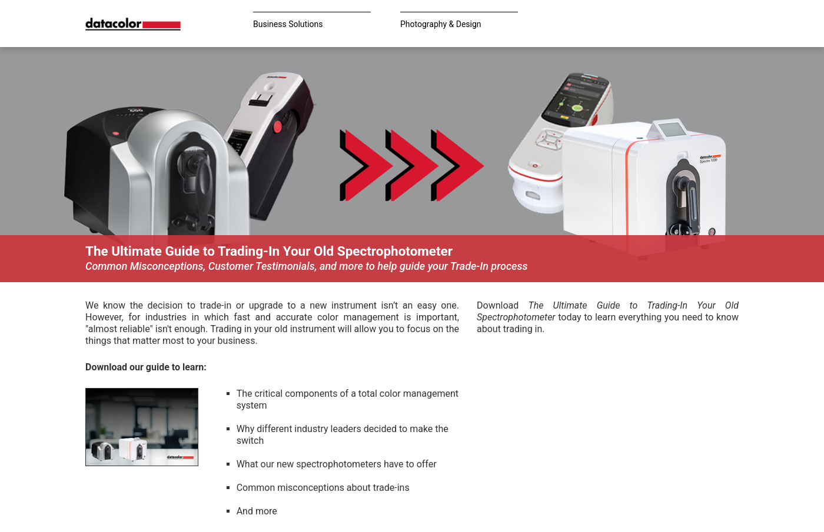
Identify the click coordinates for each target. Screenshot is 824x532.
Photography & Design (440, 24)
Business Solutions (288, 24)
